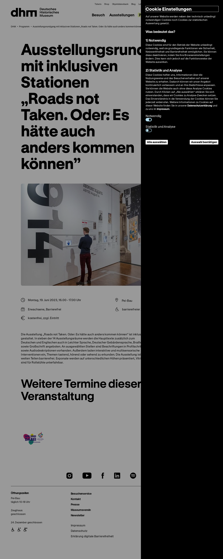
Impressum (163, 108)
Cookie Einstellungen (169, 9)
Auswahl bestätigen (204, 142)
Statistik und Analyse (160, 128)
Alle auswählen (156, 142)
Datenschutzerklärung (199, 105)
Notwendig (153, 117)
